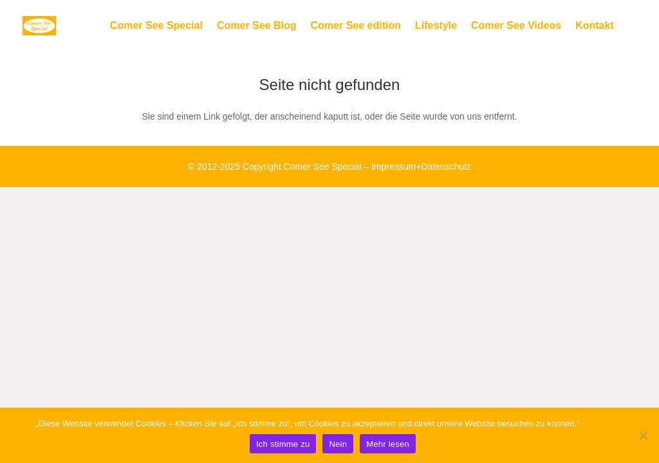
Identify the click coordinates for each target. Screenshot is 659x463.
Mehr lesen (602, 423)
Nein (338, 444)
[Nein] (642, 435)
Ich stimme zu (283, 444)
